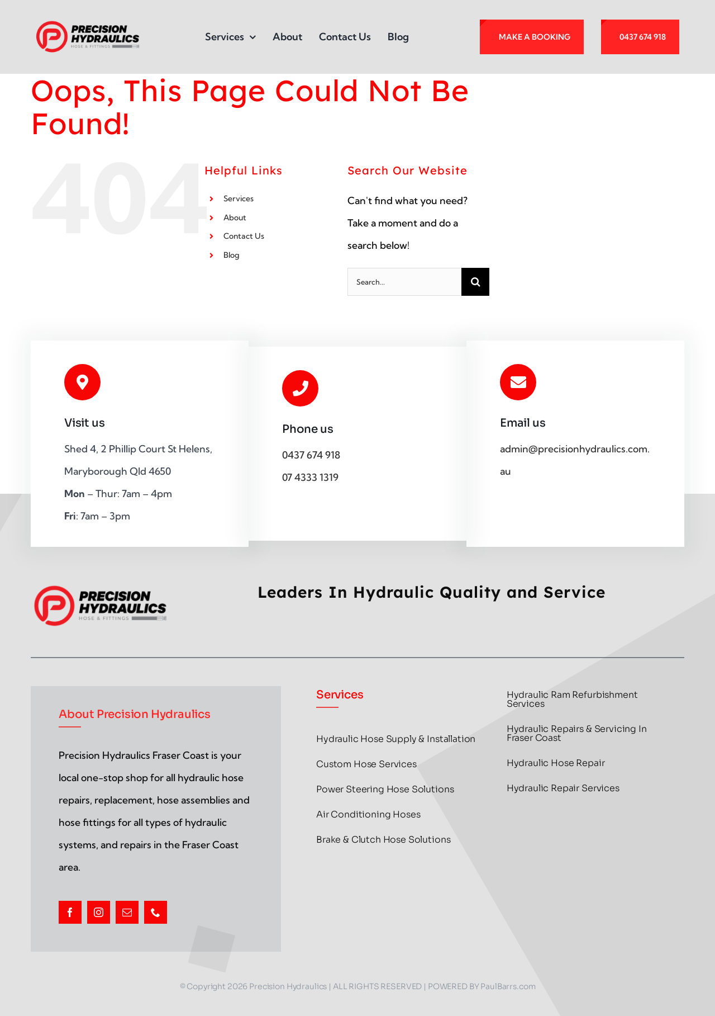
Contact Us (243, 236)
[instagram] (98, 912)
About (234, 217)
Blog (231, 255)
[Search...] (404, 282)
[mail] (127, 912)
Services (238, 198)
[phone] (155, 912)
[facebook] (70, 912)
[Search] (475, 282)
